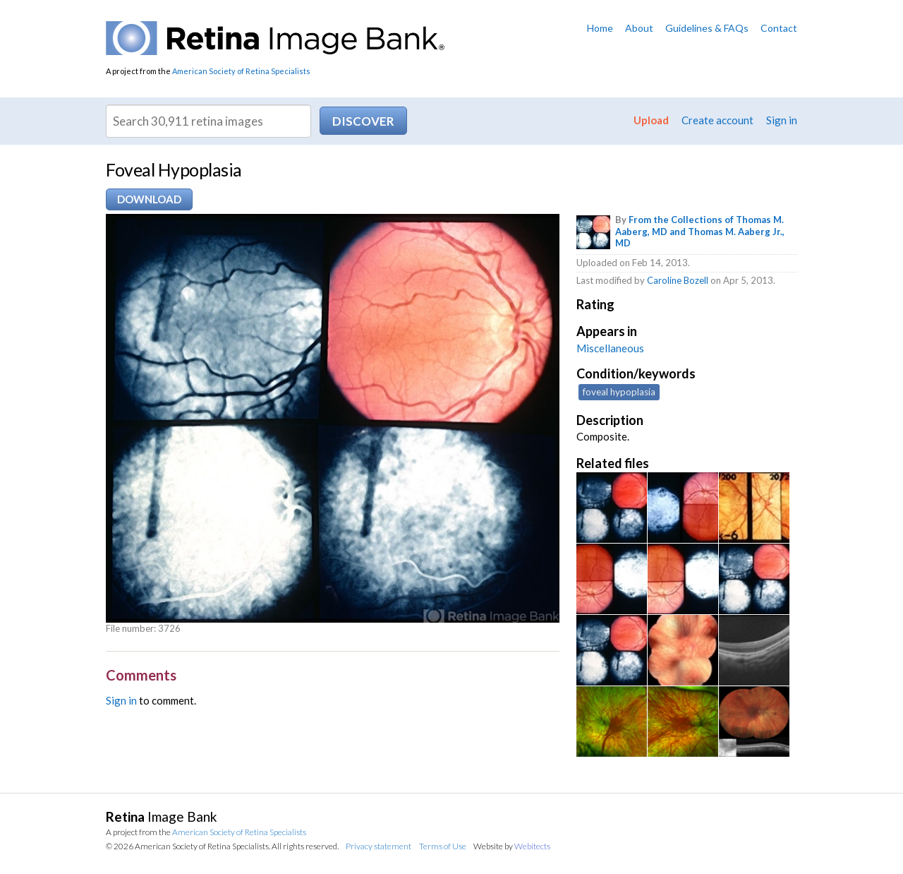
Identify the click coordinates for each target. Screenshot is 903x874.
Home (600, 28)
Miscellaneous (610, 348)
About (639, 28)
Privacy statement (378, 846)
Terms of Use (442, 846)
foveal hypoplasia (619, 391)
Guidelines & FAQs (707, 28)
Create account (717, 120)
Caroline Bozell (677, 280)
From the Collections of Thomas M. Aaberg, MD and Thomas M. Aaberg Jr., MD (699, 231)
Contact (778, 28)
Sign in (781, 120)
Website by (511, 846)
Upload (651, 120)
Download (149, 199)
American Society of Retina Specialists (241, 71)
